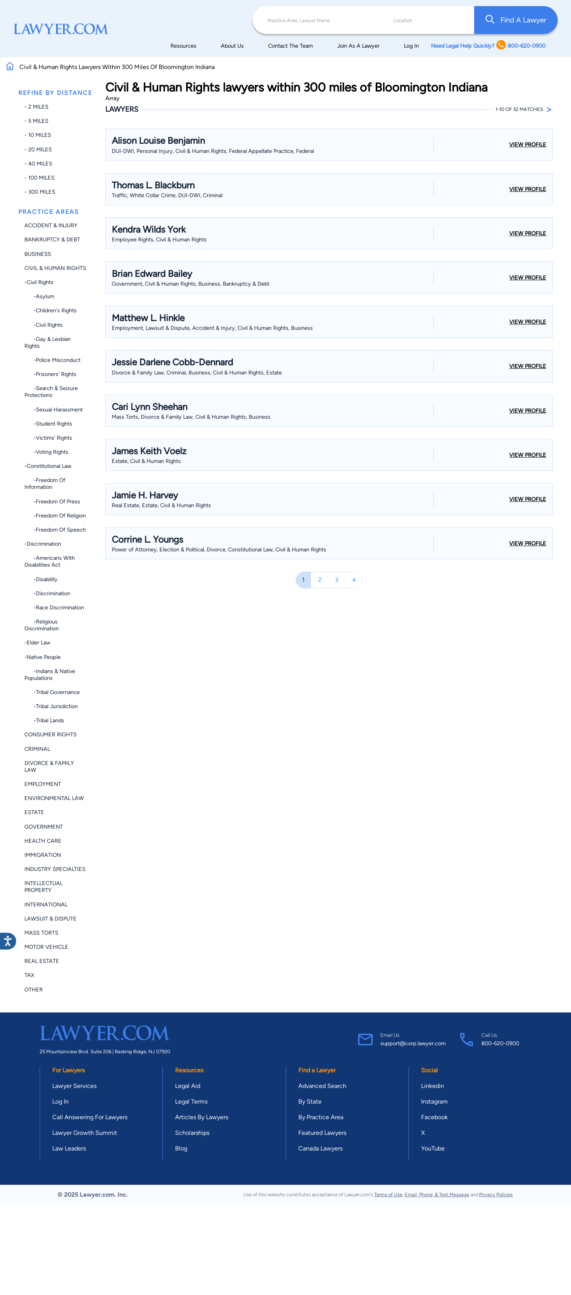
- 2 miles (36, 106)
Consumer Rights (50, 734)
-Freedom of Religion (55, 515)
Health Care (42, 840)
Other (33, 989)
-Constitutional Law (47, 466)
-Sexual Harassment (53, 409)
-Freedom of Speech (55, 529)
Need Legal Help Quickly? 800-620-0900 (488, 45)
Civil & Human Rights (55, 268)
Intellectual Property (43, 886)
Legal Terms (191, 1101)
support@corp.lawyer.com (413, 1043)
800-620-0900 (500, 1043)
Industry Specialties (54, 869)
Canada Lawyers (320, 1148)
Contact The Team (290, 45)
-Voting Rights (46, 451)
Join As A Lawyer (358, 45)
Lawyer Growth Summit (84, 1132)
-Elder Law (37, 642)
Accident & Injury (50, 225)
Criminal (37, 749)
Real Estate (41, 961)
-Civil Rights (38, 282)
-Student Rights (48, 423)
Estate (34, 812)
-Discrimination (42, 543)
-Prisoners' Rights (50, 374)
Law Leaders (69, 1148)
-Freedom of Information (44, 483)
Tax (29, 975)
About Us (232, 45)
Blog (181, 1148)
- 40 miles (38, 163)
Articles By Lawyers (201, 1117)
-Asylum (39, 296)
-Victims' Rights (48, 437)
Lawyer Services (74, 1085)
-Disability (41, 579)
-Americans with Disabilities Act (49, 561)
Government (43, 826)
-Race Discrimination (54, 607)
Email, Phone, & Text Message (437, 1194)
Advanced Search (322, 1085)
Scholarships (192, 1132)
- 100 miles (39, 177)
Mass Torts (41, 932)
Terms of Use (388, 1194)
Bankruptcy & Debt (52, 239)
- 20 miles (38, 149)
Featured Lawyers (322, 1132)
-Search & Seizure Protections (51, 391)
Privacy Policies (496, 1194)
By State (310, 1101)
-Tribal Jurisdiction (51, 706)
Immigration (42, 855)
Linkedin (432, 1085)
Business (37, 254)
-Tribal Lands (44, 720)
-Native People (42, 657)
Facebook (434, 1117)
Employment (42, 784)
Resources (183, 45)
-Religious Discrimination (41, 625)
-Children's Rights (50, 310)
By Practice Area (320, 1117)
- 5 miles (36, 120)
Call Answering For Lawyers (89, 1117)
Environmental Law (54, 798)
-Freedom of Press (52, 501)
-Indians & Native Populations (49, 674)
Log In (411, 45)
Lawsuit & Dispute (50, 918)
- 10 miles (37, 135)
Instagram (434, 1101)
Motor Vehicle (46, 946)
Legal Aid (187, 1085)
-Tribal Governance (52, 692)
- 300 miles (39, 191)
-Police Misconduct (52, 360)
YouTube (433, 1148)
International (46, 904)
